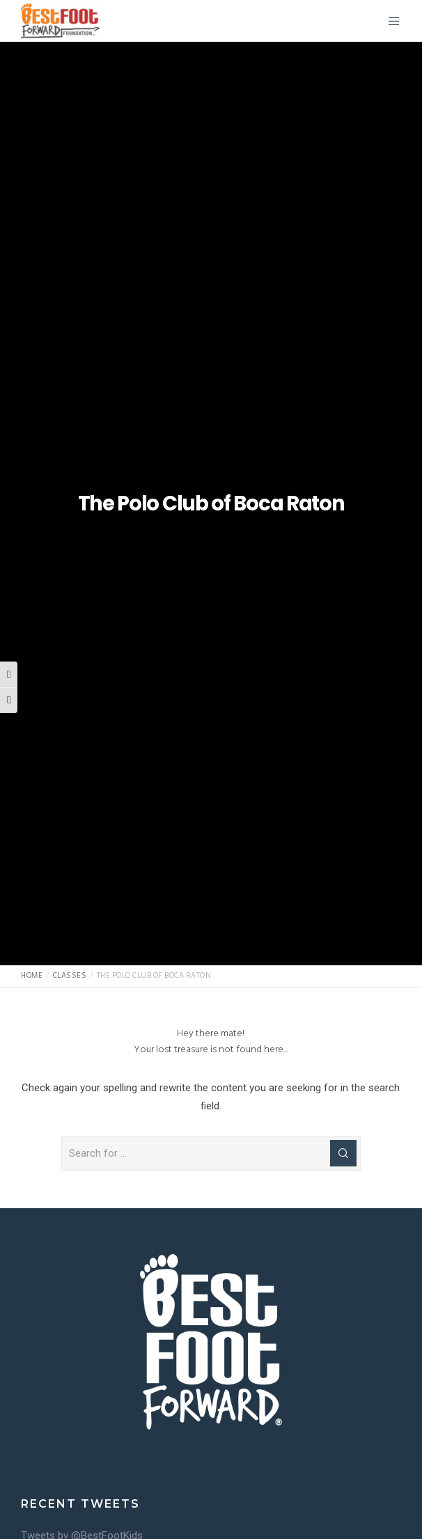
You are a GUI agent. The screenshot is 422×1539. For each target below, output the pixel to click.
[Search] (343, 1153)
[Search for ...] (211, 1153)
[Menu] (389, 21)
